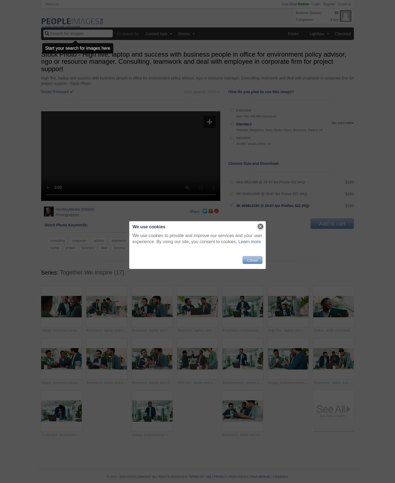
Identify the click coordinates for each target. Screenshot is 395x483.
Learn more (249, 241)
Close (252, 260)
